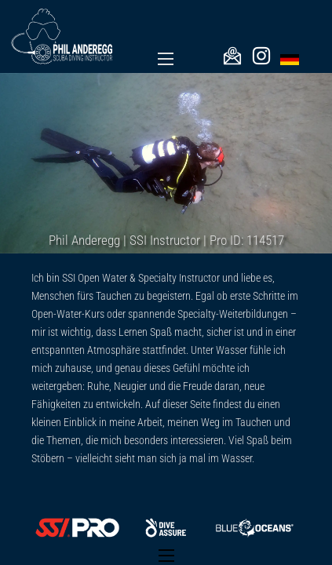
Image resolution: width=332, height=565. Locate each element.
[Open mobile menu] (165, 59)
